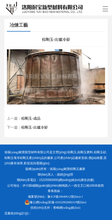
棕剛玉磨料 (85, 152)
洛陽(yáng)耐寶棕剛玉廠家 (67, 169)
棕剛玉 (72, 152)
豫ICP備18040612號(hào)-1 (65, 196)
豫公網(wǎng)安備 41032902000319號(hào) (55, 202)
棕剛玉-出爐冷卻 (34, 127)
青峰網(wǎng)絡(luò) (66, 207)
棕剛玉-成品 (30, 118)
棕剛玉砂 (100, 152)
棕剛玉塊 (10, 158)
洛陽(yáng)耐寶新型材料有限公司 (26, 152)
